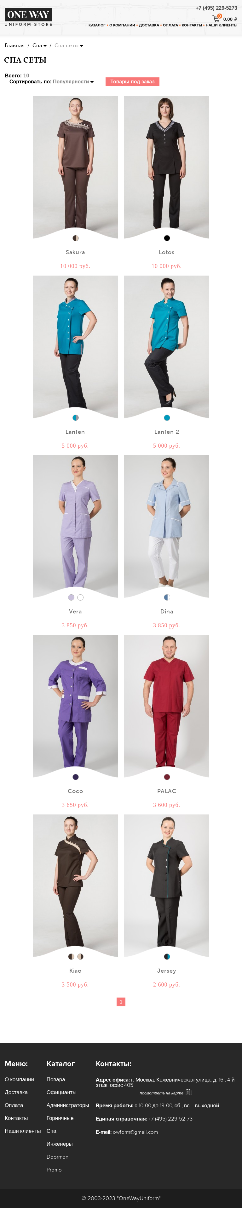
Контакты (192, 25)
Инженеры (60, 1144)
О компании (122, 25)
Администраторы (68, 1105)
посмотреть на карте (162, 1093)
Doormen (57, 1157)
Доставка (149, 25)
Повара (56, 1080)
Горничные (60, 1118)
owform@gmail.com (135, 1132)
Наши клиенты (221, 25)
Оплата (170, 25)
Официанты (62, 1092)
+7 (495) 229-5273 (216, 8)
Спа (37, 45)
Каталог (97, 25)
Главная (15, 45)
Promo (54, 1170)
